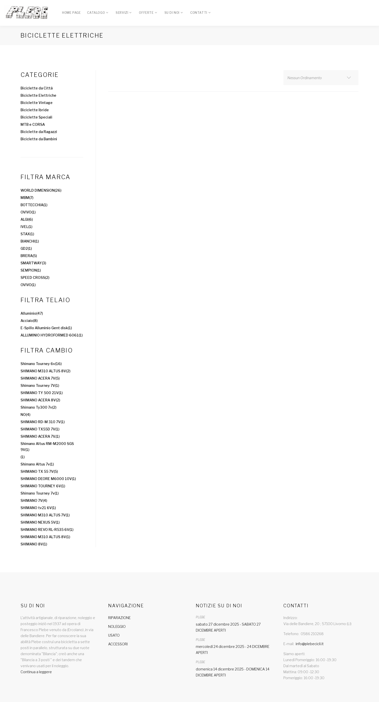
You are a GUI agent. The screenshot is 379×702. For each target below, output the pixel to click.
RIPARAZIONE (119, 618)
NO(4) (25, 414)
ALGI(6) (27, 219)
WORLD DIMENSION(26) (41, 190)
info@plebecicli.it (310, 644)
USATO (114, 635)
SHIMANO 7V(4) (34, 500)
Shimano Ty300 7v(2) (38, 407)
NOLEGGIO (117, 626)
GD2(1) (26, 248)
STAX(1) (27, 234)
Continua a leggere (36, 672)
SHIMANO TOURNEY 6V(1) (43, 486)
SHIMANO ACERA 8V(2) (40, 400)
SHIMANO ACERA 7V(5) (40, 378)
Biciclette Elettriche (38, 95)
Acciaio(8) (29, 320)
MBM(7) (27, 197)
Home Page (71, 13)
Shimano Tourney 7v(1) (40, 493)
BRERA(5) (29, 256)
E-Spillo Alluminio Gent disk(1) (46, 328)
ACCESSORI (118, 644)
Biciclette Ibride (35, 110)
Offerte (146, 13)
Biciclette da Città (37, 88)
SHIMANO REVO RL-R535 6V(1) (47, 529)
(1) (23, 457)
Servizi (122, 13)
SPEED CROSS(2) (35, 277)
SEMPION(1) (31, 270)
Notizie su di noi (219, 605)
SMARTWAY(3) (33, 263)
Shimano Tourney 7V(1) (40, 385)
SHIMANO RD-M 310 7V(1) (43, 422)
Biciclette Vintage (37, 102)
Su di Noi (171, 13)
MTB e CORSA (33, 124)
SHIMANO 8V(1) (34, 544)
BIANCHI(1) (30, 241)
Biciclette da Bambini (39, 139)
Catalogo (96, 13)
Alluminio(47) (32, 313)
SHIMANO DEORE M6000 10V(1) (48, 479)
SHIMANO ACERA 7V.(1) (40, 436)
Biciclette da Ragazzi (39, 132)
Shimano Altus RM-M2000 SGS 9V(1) (47, 446)
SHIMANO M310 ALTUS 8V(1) (45, 537)
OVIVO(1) (28, 212)
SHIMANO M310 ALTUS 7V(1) (45, 515)
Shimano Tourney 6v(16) (41, 364)
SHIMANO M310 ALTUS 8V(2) (45, 371)
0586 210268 (312, 634)
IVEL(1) (26, 226)
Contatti (198, 13)
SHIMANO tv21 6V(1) (38, 508)
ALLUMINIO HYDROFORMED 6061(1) (52, 335)
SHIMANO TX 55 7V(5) (39, 471)
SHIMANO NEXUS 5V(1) (40, 522)
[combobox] (320, 77)
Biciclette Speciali (36, 117)
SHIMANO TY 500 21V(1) (42, 393)
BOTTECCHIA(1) (34, 205)
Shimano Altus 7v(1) (37, 464)
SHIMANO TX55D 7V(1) (40, 429)
